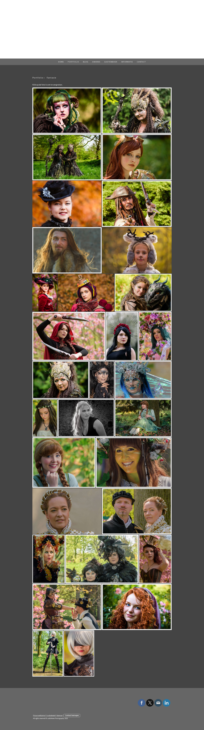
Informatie (127, 62)
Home (61, 62)
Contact (141, 62)
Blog (85, 62)
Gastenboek (110, 62)
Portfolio (73, 62)
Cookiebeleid (50, 715)
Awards (96, 62)
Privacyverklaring (39, 715)
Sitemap (59, 715)
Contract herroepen (72, 715)
